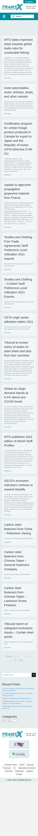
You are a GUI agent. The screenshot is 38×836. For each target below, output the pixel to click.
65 (16, 660)
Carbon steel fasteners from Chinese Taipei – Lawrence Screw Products (15, 596)
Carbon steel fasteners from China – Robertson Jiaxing (18, 529)
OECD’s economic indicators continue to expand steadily (18, 485)
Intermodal (19, 771)
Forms (21, 765)
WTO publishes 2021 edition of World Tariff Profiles (18, 441)
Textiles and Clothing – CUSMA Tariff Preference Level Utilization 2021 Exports (18, 288)
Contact (19, 774)
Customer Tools (10, 765)
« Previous (8, 656)
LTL (14, 768)
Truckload (7, 768)
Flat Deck (9, 771)
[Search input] (22, 16)
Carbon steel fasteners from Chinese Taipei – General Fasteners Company (16, 560)
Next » (21, 660)
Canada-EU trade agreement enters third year (16, 698)
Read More (7, 78)
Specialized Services (26, 768)
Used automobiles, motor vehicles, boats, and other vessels (19, 92)
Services (30, 765)
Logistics (29, 771)
